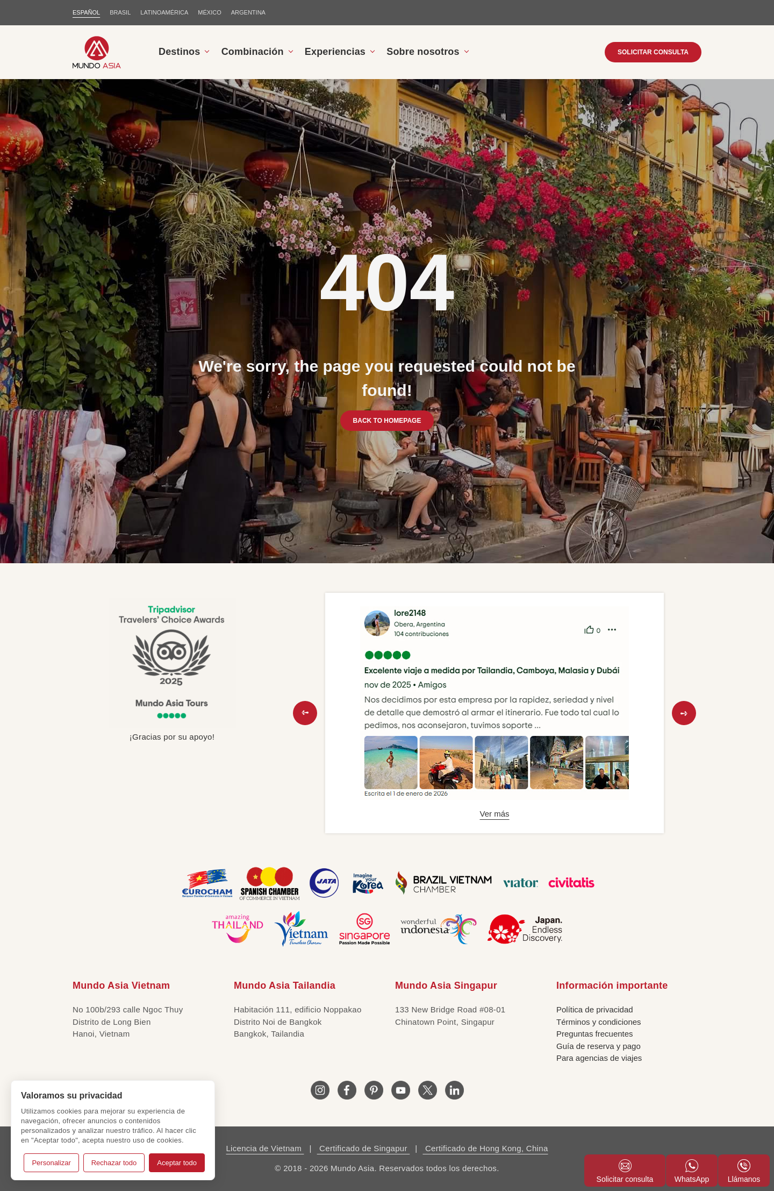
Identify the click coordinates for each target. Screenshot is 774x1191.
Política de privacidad (594, 1009)
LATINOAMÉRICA (164, 12)
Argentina (248, 12)
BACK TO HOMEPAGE (387, 420)
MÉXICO (209, 12)
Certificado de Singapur (363, 1148)
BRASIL (120, 12)
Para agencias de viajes (599, 1057)
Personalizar (51, 1163)
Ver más (494, 813)
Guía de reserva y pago (598, 1046)
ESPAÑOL (86, 12)
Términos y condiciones (598, 1021)
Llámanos (744, 1171)
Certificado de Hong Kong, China (485, 1148)
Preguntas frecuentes (594, 1033)
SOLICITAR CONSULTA (653, 52)
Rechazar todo (114, 1163)
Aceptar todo (177, 1163)
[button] (305, 713)
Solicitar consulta (625, 1171)
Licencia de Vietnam (265, 1148)
